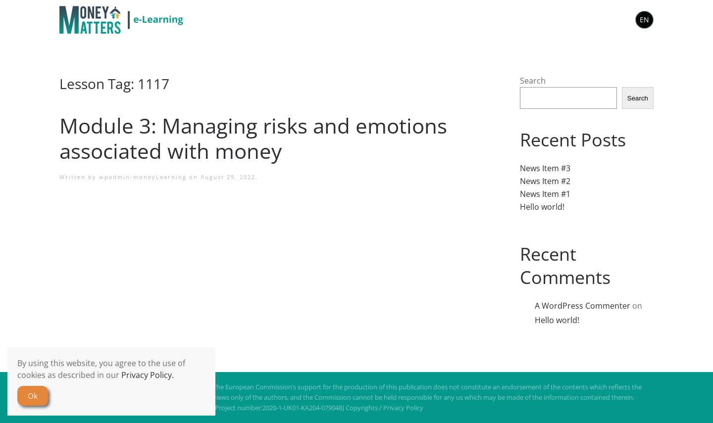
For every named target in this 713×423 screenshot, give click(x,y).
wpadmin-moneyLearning (143, 177)
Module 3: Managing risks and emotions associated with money (253, 137)
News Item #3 (545, 168)
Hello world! (542, 206)
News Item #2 (545, 181)
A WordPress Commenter (582, 305)
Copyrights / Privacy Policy (384, 407)
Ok (33, 396)
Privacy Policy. (147, 375)
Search (533, 80)
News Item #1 (545, 193)
